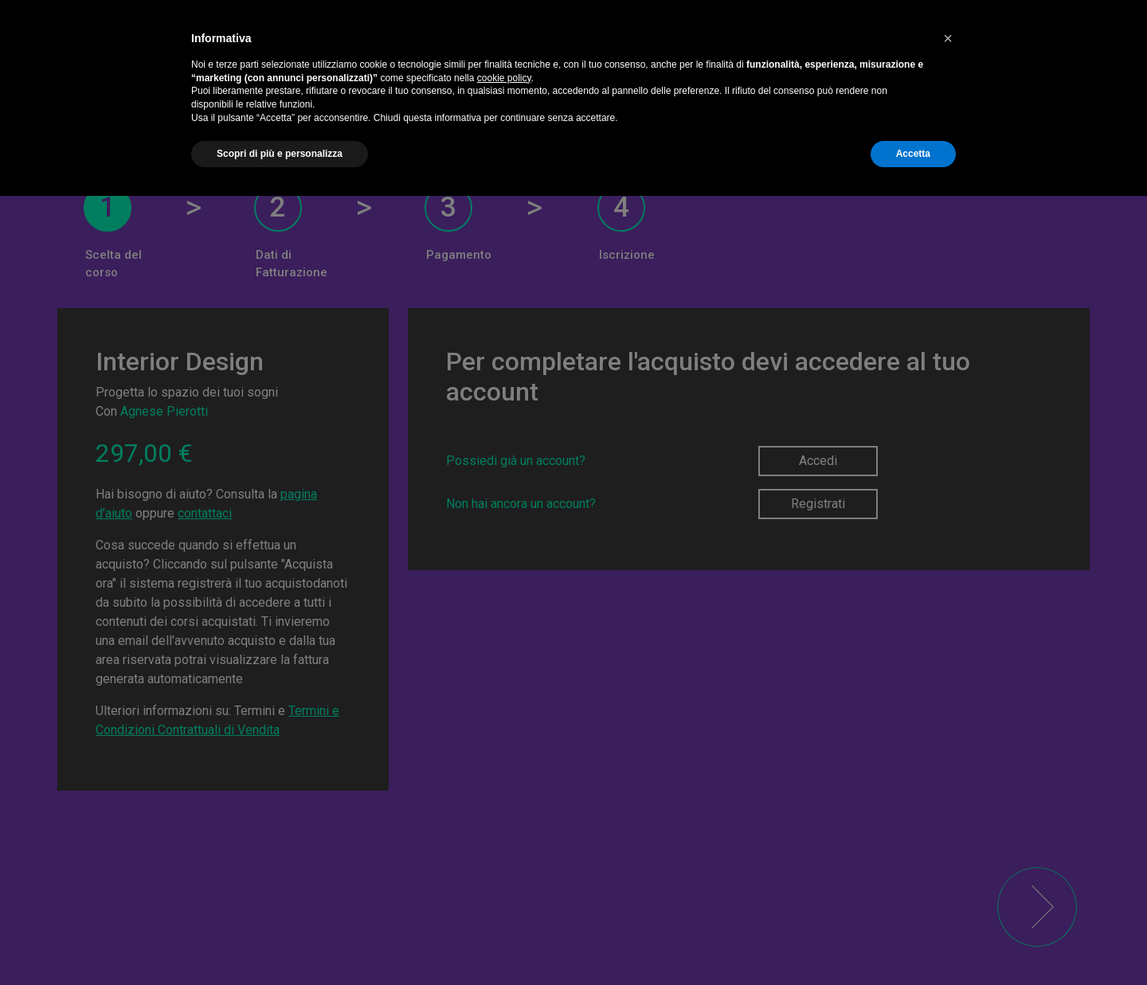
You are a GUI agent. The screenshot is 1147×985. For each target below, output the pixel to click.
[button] (948, 38)
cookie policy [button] (504, 78)
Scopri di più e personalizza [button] (280, 153)
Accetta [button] (913, 153)
